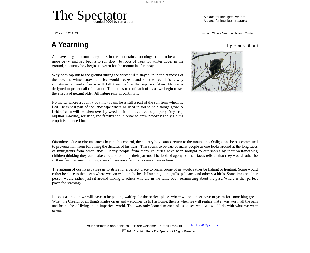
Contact (250, 33)
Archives (236, 33)
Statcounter (153, 2)
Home (205, 33)
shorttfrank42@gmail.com (204, 225)
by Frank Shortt (242, 45)
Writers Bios (219, 33)
